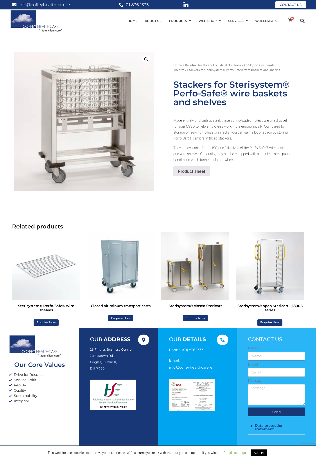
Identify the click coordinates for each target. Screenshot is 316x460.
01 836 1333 (137, 4)
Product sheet (191, 171)
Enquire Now (46, 322)
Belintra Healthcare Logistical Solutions (213, 65)
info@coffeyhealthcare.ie (44, 4)
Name (253, 348)
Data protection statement (269, 427)
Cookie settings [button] (235, 453)
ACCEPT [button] (259, 453)
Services (238, 21)
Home (132, 21)
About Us (153, 21)
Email (253, 364)
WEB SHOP (210, 21)
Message (256, 380)
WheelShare (266, 21)
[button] (302, 21)
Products (180, 21)
